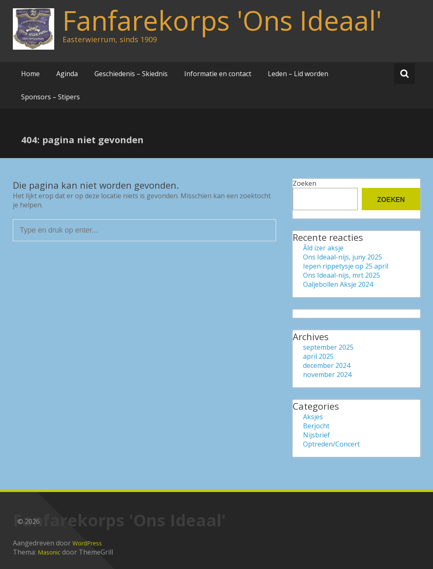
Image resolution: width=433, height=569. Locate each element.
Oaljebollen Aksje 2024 (338, 284)
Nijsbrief (316, 434)
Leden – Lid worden (298, 73)
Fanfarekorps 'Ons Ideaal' (222, 20)
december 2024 (326, 365)
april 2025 (318, 356)
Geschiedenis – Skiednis (131, 73)
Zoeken (304, 183)
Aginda (67, 73)
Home (30, 73)
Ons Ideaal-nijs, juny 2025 (342, 257)
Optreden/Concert (331, 444)
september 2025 (328, 347)
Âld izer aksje (323, 247)
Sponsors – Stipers (50, 96)
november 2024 (327, 374)
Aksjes (313, 416)
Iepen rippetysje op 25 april (345, 266)
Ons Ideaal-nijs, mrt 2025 (341, 275)
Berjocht (316, 425)
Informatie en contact (217, 73)
